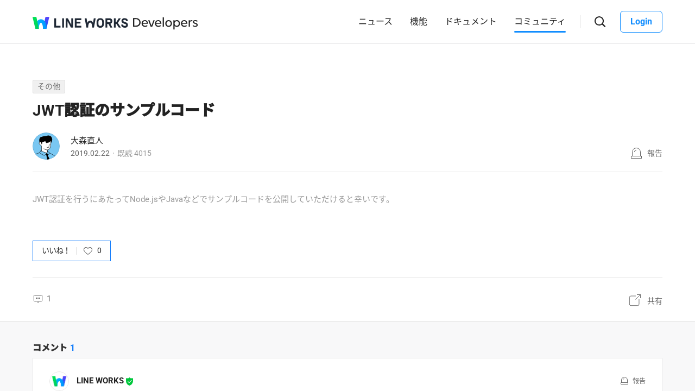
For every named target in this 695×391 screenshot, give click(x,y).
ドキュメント (471, 21)
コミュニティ (540, 21)
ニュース (375, 21)
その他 (48, 86)
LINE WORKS (100, 381)
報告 (654, 153)
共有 (654, 301)
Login (641, 21)
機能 (418, 21)
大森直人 (87, 141)
